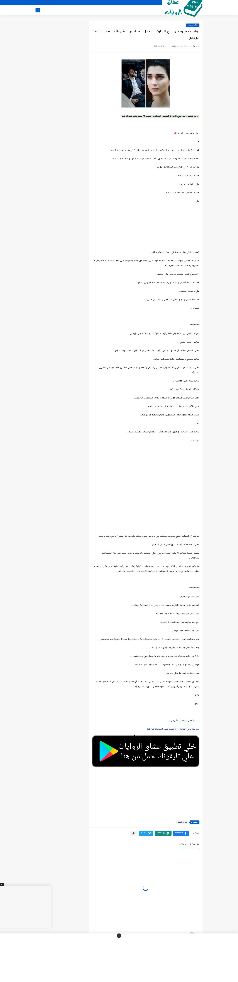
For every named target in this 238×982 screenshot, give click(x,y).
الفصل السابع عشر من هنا (181, 721)
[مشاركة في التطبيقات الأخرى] (133, 833)
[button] (181, 833)
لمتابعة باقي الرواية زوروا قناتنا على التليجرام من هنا (173, 729)
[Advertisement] (145, 475)
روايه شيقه (192, 25)
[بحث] (38, 10)
